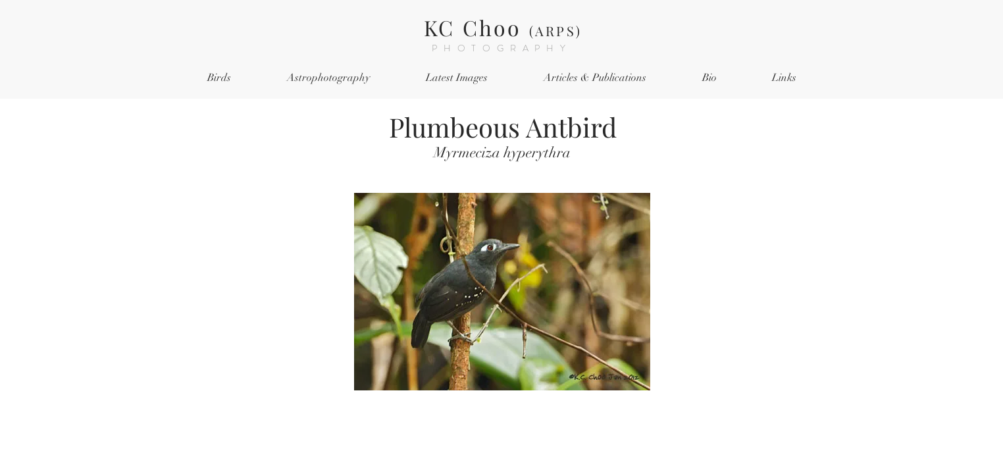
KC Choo (503, 27)
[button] (219, 78)
